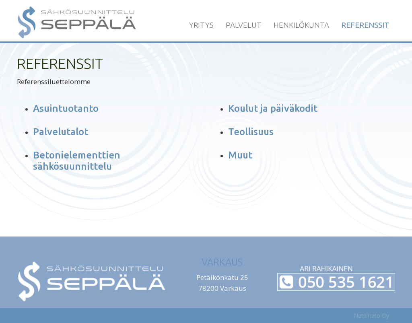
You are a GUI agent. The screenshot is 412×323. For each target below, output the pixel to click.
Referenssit (365, 25)
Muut (240, 155)
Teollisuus (251, 131)
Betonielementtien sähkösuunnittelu (76, 161)
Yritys (201, 25)
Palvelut (244, 25)
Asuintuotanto (66, 108)
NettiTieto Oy (371, 315)
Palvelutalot (60, 131)
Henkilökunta (301, 25)
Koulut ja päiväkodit (272, 108)
